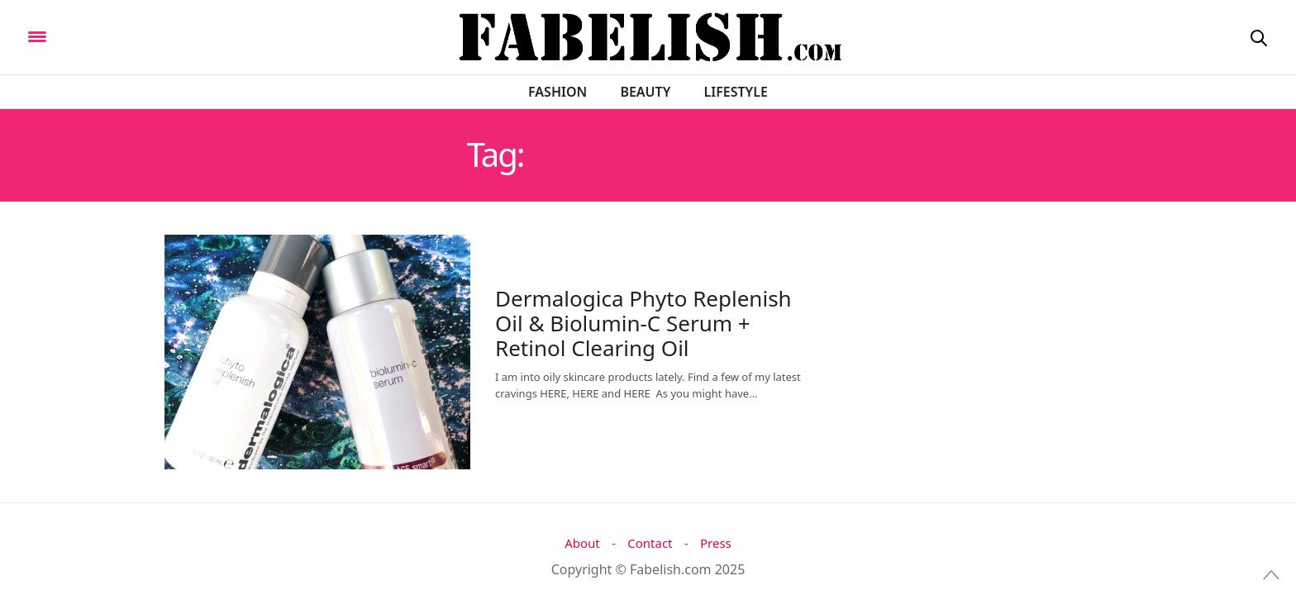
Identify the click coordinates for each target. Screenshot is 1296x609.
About (582, 543)
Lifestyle (736, 92)
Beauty (645, 92)
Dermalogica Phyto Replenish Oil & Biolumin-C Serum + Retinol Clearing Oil (643, 323)
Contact (649, 543)
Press (715, 543)
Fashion (557, 92)
